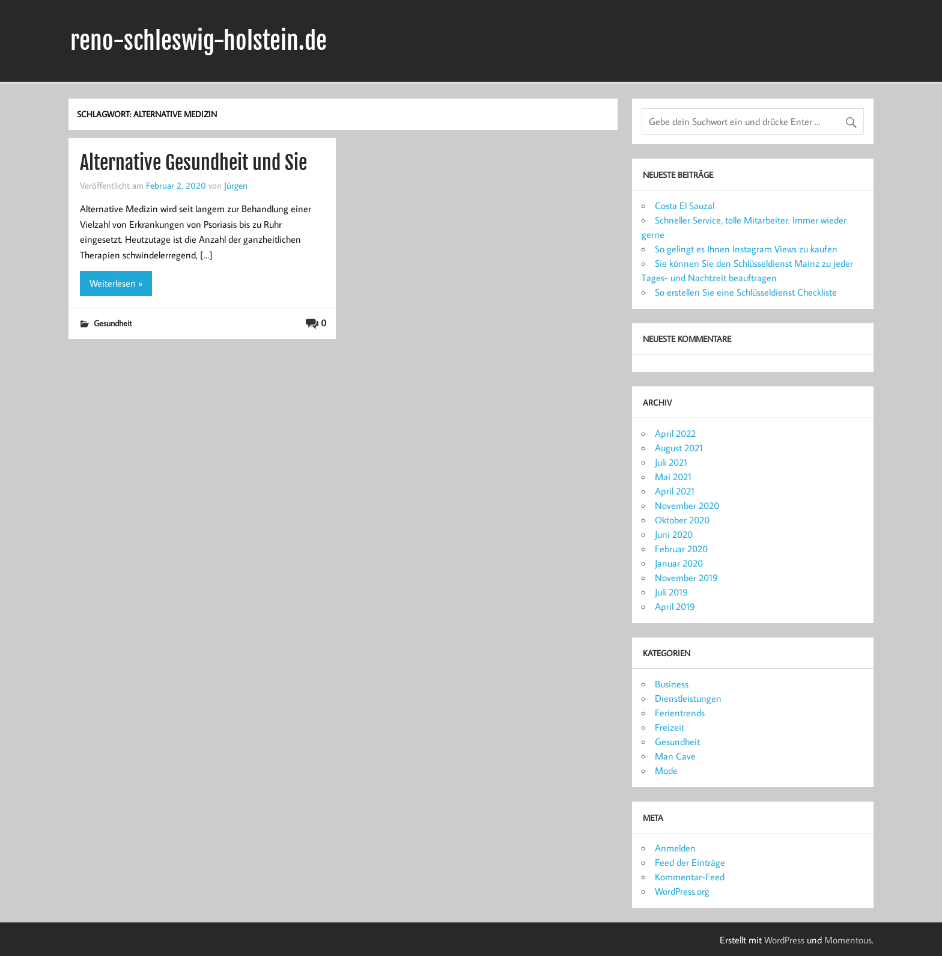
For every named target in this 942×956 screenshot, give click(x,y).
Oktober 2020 (682, 520)
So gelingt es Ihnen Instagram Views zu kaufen (746, 249)
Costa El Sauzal (684, 205)
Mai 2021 (673, 476)
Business (671, 684)
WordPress (784, 940)
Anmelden (675, 848)
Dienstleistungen (688, 698)
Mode (666, 770)
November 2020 (687, 505)
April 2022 (675, 433)
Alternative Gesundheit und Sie (193, 163)
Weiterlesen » (116, 283)
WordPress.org (682, 891)
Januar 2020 (679, 563)
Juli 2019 (671, 592)
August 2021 (679, 448)
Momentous (848, 940)
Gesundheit (113, 323)
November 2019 (686, 577)
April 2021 (674, 491)
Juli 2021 (671, 462)
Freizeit (669, 727)
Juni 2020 (674, 534)
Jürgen (236, 185)
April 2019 (675, 606)
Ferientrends (680, 713)
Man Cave (675, 756)
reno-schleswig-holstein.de (198, 41)
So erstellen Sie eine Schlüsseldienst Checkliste (746, 292)
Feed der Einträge (690, 862)
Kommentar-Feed (690, 877)
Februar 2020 (681, 549)
